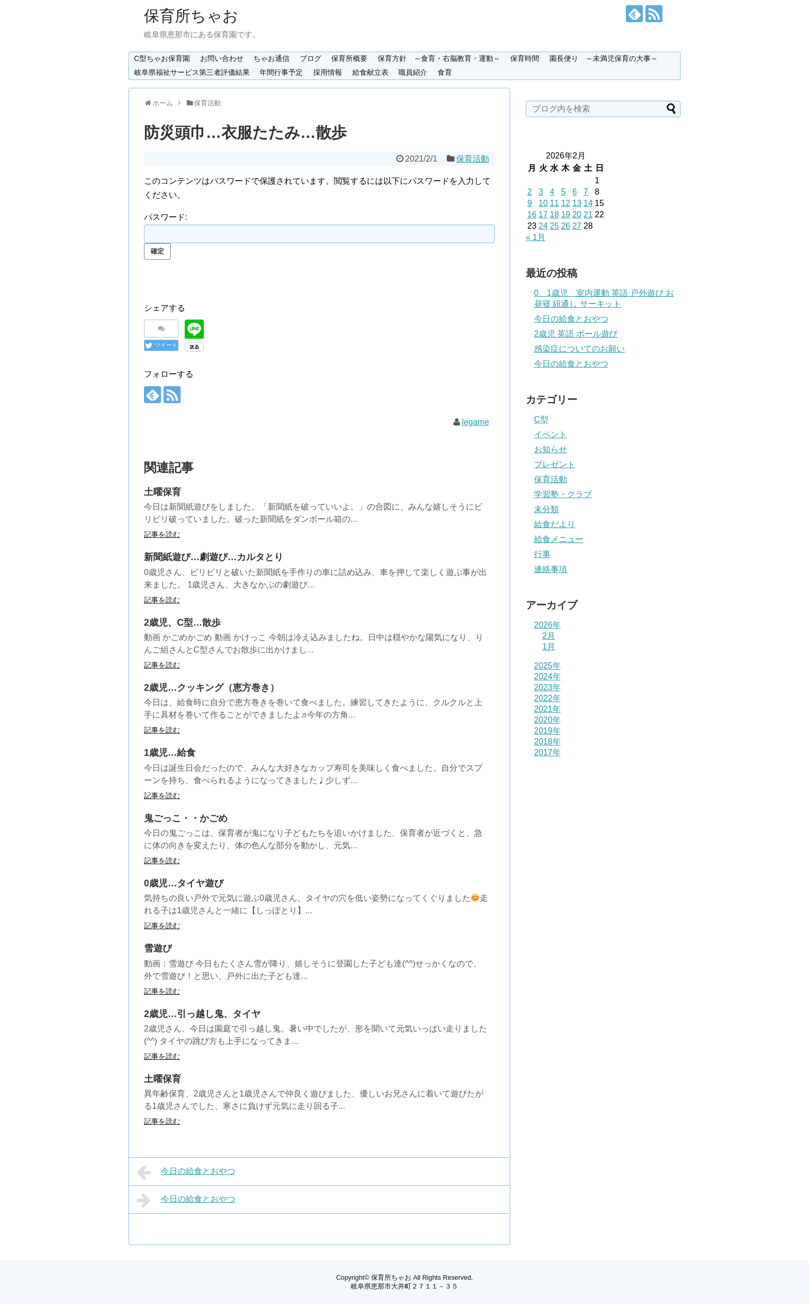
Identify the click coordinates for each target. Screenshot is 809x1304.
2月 (548, 635)
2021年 (547, 709)
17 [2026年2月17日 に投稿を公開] (543, 214)
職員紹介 (412, 72)
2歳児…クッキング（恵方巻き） (211, 687)
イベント (550, 434)
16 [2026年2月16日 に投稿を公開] (532, 214)
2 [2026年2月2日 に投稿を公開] (529, 191)
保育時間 (524, 58)
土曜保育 (162, 492)
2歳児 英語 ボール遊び (576, 333)
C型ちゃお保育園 (162, 58)
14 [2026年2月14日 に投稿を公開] (588, 203)
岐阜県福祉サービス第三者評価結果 (192, 72)
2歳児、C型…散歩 (182, 622)
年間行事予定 (281, 72)
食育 (445, 72)
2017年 (547, 752)
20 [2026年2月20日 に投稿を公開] (576, 214)
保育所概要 (349, 58)
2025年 (547, 665)
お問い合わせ (222, 58)
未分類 (546, 509)
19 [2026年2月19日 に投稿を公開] (565, 214)
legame (475, 422)
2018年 (547, 741)
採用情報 (327, 72)
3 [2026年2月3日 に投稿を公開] (541, 191)
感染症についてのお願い (579, 348)
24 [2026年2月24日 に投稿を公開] (543, 225)
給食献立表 (370, 72)
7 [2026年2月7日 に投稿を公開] (586, 191)
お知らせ (550, 449)
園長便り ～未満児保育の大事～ (603, 58)
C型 (541, 419)
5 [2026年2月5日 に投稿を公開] (563, 191)
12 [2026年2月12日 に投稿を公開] (565, 203)
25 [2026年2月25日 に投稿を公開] (554, 225)
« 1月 (535, 237)
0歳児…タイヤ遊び (183, 883)
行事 (542, 554)
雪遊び (158, 948)
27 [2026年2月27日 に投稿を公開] (576, 225)
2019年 (547, 730)
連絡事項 (550, 569)
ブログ (310, 58)
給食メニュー (559, 539)
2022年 (547, 698)
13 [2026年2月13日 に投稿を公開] (576, 203)
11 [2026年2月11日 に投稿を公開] (554, 203)
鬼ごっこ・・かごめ (186, 818)
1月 (548, 646)
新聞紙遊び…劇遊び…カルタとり (213, 557)
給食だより (554, 524)
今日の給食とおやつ (186, 1172)
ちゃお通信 (271, 58)
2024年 (547, 676)
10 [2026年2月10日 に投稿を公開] (543, 203)
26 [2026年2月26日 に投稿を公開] (565, 225)
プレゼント (554, 464)
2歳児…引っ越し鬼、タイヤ (202, 1014)
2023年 (547, 687)
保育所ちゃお (191, 15)
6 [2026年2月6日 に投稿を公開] (574, 191)
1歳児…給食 (170, 753)
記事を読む (162, 534)
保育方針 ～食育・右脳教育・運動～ (439, 58)
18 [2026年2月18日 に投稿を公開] (554, 214)
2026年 (547, 625)
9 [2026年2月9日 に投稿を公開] (529, 203)
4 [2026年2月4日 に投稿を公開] (552, 191)
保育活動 (472, 158)
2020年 (547, 719)
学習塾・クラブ (563, 494)
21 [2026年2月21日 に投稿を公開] (588, 214)
